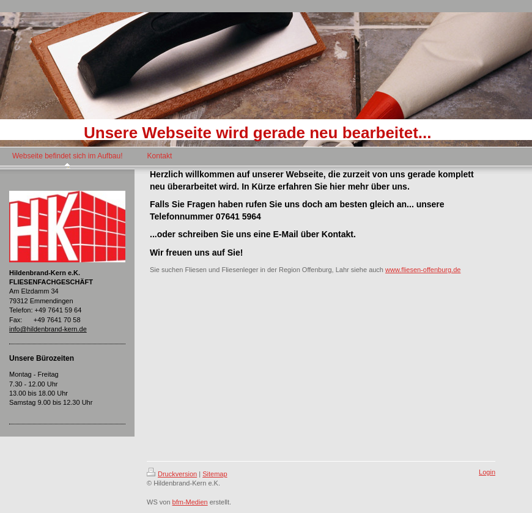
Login (487, 472)
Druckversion (172, 474)
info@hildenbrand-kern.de (48, 329)
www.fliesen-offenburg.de (422, 269)
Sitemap (214, 474)
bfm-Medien (190, 502)
